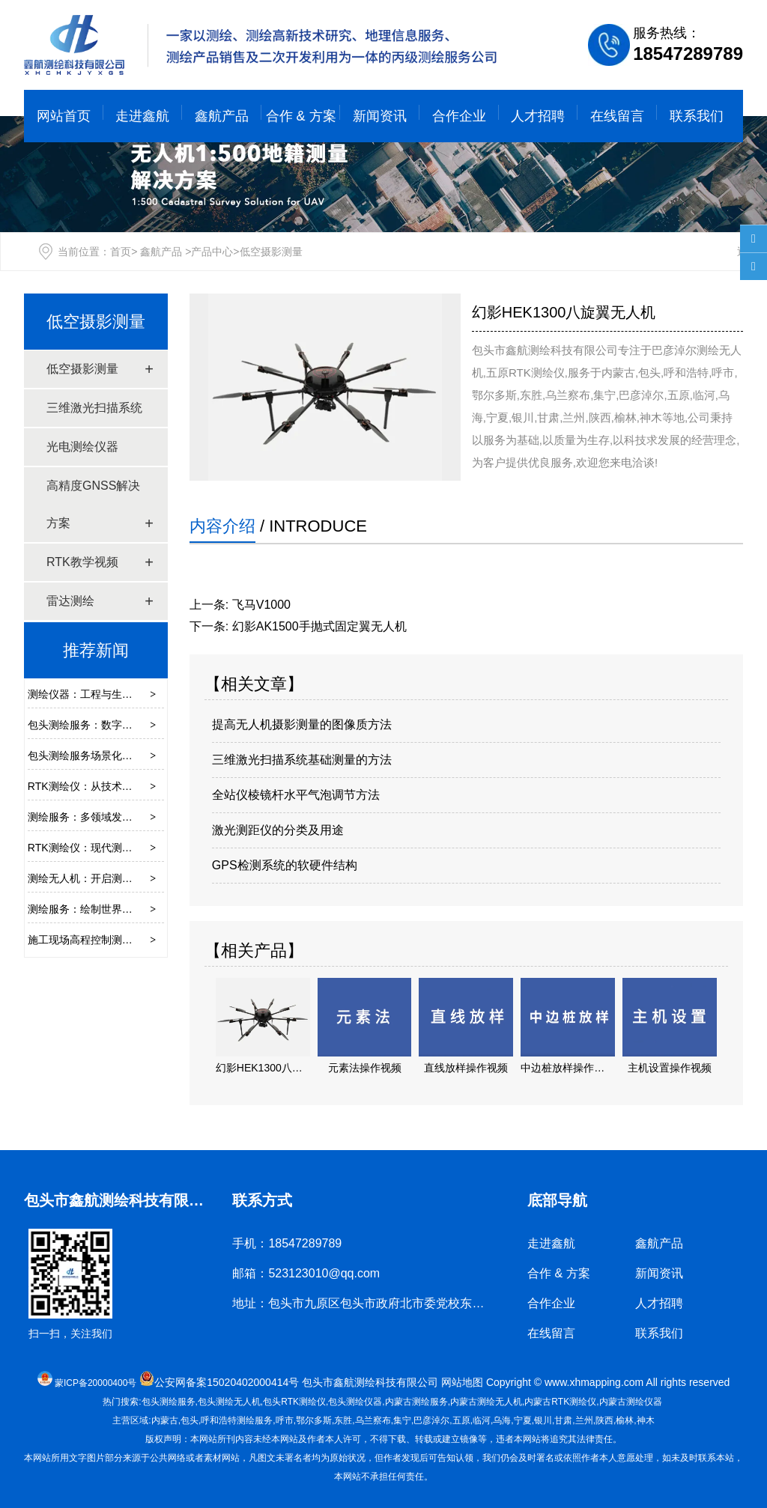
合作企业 (459, 116)
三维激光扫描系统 (94, 407)
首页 (120, 252)
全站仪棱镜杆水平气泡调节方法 (296, 794)
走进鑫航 (142, 116)
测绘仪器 (630, 1401)
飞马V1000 (261, 604)
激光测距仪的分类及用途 (278, 830)
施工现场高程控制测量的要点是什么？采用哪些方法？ (153, 940)
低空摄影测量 (95, 321)
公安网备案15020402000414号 (226, 1382)
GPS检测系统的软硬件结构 (284, 865)
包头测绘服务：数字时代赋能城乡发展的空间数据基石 (153, 725)
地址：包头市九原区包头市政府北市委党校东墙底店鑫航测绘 (394, 1303)
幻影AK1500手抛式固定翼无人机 (319, 626)
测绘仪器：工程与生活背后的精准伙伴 (117, 694)
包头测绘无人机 (229, 1401)
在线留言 (617, 116)
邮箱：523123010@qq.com (306, 1273)
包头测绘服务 (168, 1401)
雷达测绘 (70, 601)
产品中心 (212, 252)
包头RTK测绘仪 (294, 1401)
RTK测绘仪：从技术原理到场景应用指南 (122, 786)
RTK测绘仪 (560, 1401)
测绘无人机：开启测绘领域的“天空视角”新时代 (136, 878)
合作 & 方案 (301, 116)
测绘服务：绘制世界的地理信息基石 (111, 909)
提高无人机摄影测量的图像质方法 (302, 724)
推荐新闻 (96, 650)
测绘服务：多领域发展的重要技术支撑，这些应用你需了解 (164, 817)
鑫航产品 (222, 116)
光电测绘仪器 (82, 446)
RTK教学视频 (82, 562)
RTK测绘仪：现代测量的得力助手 (106, 848)
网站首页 (64, 116)
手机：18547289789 (287, 1243)
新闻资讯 (380, 116)
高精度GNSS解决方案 (93, 504)
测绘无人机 (486, 1401)
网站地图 (462, 1382)
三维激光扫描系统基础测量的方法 (302, 759)
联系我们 (697, 116)
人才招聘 (538, 116)
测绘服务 (416, 1401)
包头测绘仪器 (355, 1401)
